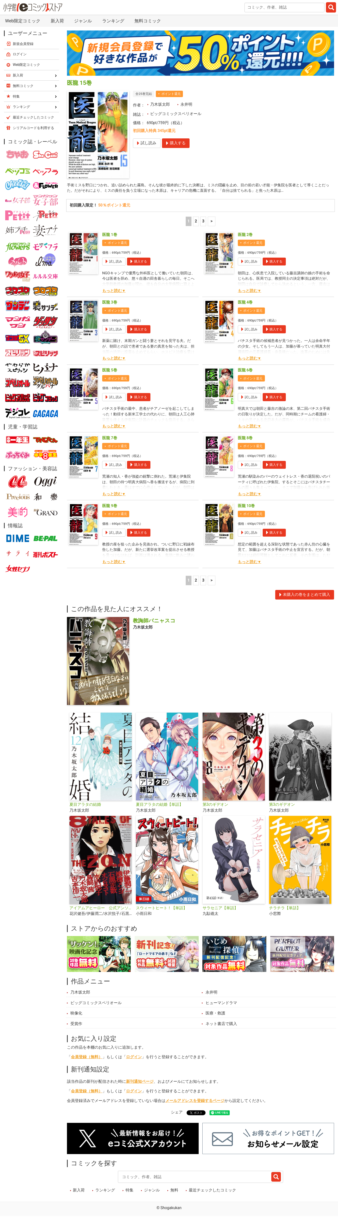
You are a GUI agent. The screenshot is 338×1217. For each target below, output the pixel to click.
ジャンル (83, 20)
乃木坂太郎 (160, 104)
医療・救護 (215, 1014)
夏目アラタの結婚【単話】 (159, 805)
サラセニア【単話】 (220, 908)
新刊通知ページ (140, 1082)
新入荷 (57, 20)
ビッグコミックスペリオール (175, 114)
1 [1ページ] (188, 221)
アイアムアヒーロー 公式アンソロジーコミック (100, 908)
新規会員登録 (23, 44)
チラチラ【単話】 (285, 908)
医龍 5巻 (109, 370)
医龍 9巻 (109, 506)
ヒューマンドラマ (221, 1003)
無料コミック (147, 20)
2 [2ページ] (196, 221)
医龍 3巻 (109, 303)
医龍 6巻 (245, 370)
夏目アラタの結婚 (85, 805)
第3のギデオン (215, 805)
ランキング (113, 20)
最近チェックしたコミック (212, 1190)
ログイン (134, 1057)
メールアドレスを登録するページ (195, 1101)
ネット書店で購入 (221, 1024)
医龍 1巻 (109, 235)
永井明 (186, 104)
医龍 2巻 (245, 235)
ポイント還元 (171, 94)
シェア (177, 1112)
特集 (129, 1190)
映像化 (76, 1014)
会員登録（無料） (86, 1057)
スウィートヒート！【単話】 (161, 908)
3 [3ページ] (203, 221)
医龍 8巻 (245, 438)
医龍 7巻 (109, 438)
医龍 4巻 (245, 303)
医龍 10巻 (246, 506)
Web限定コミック (22, 20)
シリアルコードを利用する (33, 128)
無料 (174, 1190)
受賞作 (76, 1024)
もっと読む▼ (114, 291)
